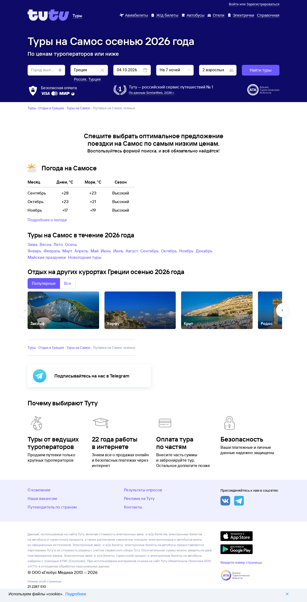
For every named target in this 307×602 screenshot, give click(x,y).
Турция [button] (94, 79)
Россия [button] (80, 79)
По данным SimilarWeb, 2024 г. (151, 93)
